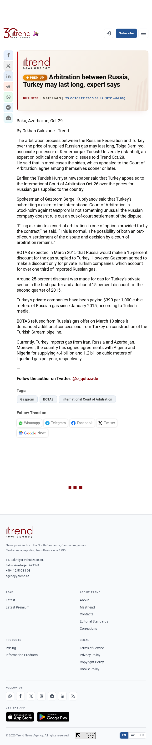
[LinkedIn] (62, 696)
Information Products (22, 655)
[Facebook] (20, 696)
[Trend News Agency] (19, 532)
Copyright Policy (92, 662)
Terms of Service (92, 648)
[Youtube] (41, 696)
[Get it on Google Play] (53, 717)
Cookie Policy (89, 669)
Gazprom (27, 399)
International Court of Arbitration (87, 399)
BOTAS (48, 399)
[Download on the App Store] (20, 717)
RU (142, 735)
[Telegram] (52, 696)
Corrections (88, 628)
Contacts (86, 614)
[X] (31, 696)
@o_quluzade (85, 378)
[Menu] (143, 33)
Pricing (11, 648)
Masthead (87, 607)
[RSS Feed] (73, 696)
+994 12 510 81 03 (18, 570)
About (84, 600)
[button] (8, 55)
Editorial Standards (94, 621)
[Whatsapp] (10, 696)
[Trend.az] (21, 33)
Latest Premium (17, 607)
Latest (10, 600)
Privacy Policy (90, 655)
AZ (133, 735)
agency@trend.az (17, 576)
